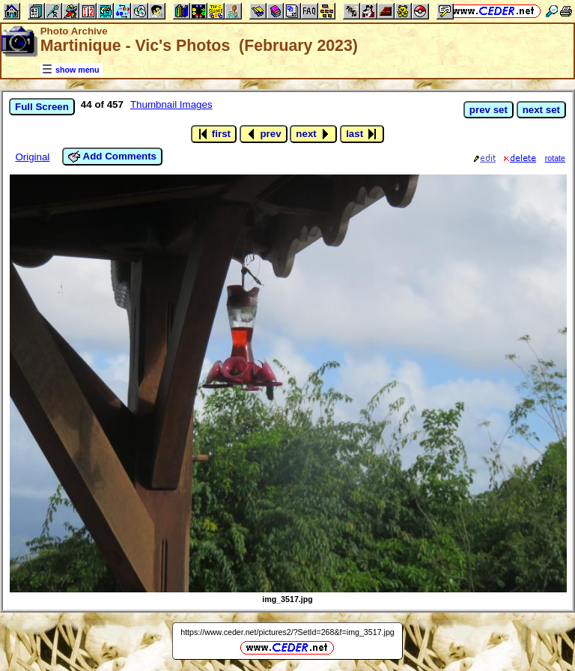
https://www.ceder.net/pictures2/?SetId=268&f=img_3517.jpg (287, 632)
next (313, 134)
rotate (555, 158)
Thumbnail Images (171, 104)
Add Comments (112, 157)
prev (264, 134)
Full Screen (42, 106)
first (214, 134)
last (362, 134)
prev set (488, 109)
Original (32, 157)
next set (541, 109)
